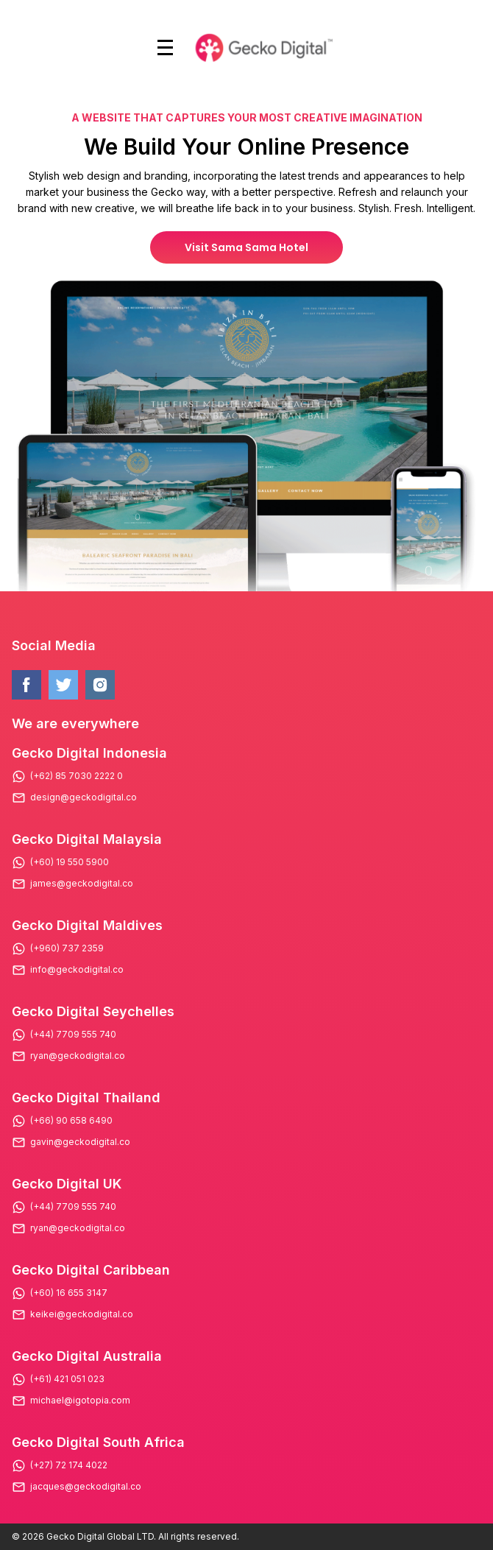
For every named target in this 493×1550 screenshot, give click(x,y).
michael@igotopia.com (80, 1400)
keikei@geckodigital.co (81, 1314)
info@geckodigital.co (77, 970)
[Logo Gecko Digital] (262, 48)
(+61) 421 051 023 (67, 1379)
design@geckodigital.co (83, 797)
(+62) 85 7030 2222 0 (76, 776)
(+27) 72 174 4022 (68, 1465)
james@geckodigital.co (81, 883)
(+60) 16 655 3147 (68, 1293)
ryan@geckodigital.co (77, 1056)
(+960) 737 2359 (67, 948)
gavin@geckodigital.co (80, 1142)
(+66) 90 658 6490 (71, 1121)
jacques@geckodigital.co (85, 1487)
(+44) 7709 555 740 (73, 1034)
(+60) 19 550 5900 (69, 862)
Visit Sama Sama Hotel (246, 247)
